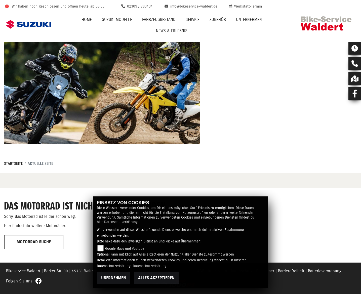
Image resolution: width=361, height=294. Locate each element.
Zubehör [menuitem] (218, 20)
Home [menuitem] (87, 20)
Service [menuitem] (192, 20)
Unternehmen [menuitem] (249, 20)
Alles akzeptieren (156, 278)
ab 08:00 (97, 6)
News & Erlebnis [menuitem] (171, 31)
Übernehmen (113, 278)
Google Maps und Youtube (124, 248)
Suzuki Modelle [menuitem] (117, 20)
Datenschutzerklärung (121, 222)
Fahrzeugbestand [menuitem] (159, 20)
